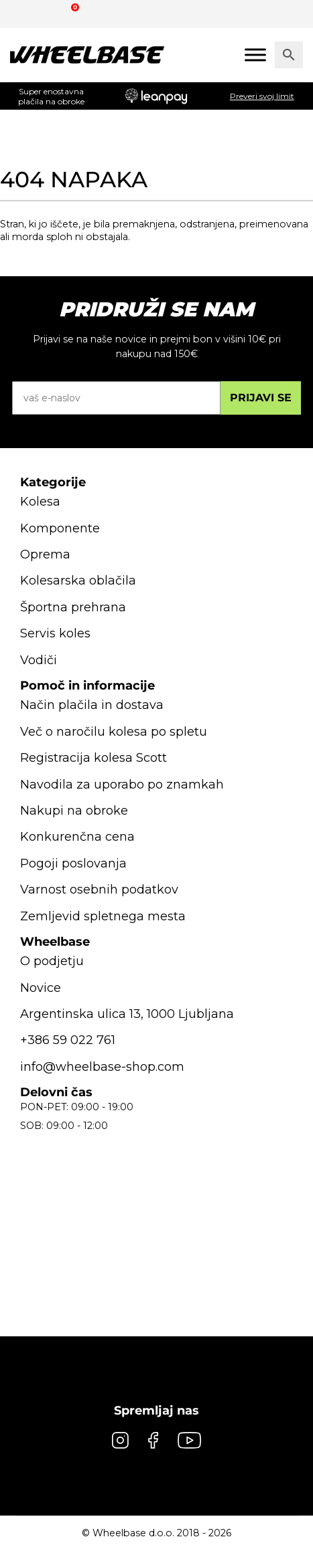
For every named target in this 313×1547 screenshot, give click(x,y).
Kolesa (40, 501)
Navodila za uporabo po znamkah (122, 784)
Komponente (60, 528)
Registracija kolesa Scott (93, 757)
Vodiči (38, 660)
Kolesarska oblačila (78, 580)
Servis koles (55, 633)
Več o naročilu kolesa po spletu (113, 731)
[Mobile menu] (255, 54)
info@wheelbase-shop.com (102, 1066)
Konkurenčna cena (77, 836)
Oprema (45, 554)
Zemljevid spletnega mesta (103, 916)
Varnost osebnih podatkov (99, 889)
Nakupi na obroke (74, 810)
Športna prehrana (73, 607)
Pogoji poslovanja (73, 863)
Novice (40, 988)
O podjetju (52, 961)
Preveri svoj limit (262, 96)
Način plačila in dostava (92, 705)
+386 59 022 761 (67, 1040)
